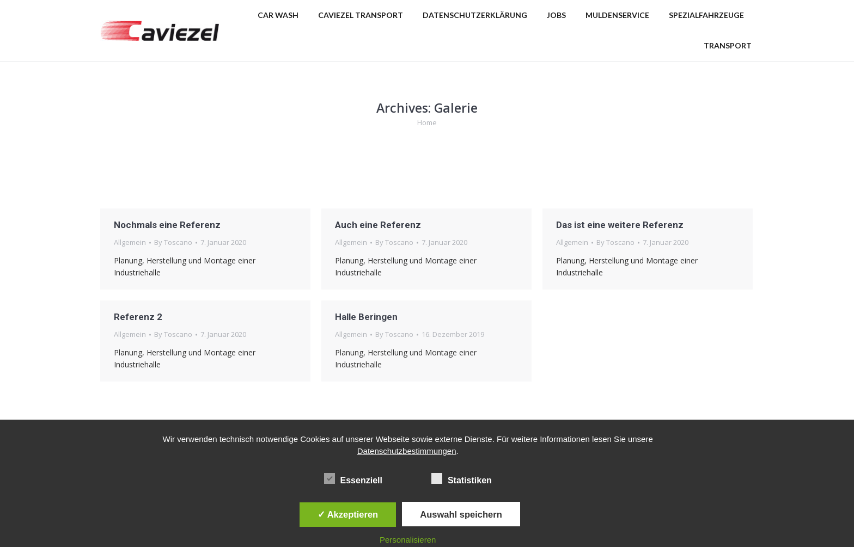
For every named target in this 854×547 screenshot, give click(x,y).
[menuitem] (278, 15)
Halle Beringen (366, 316)
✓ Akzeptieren (348, 514)
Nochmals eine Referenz (167, 224)
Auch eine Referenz (378, 224)
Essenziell (353, 478)
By (173, 242)
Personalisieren (408, 539)
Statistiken (461, 478)
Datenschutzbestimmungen (406, 451)
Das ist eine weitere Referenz (620, 224)
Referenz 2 (138, 316)
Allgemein (130, 242)
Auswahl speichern (461, 514)
